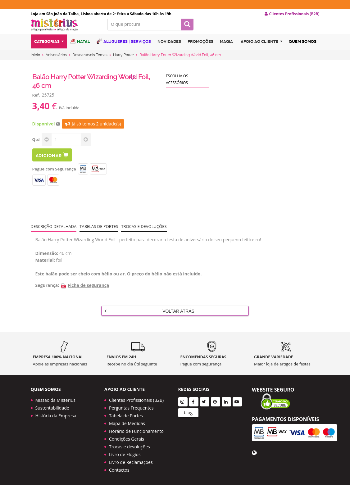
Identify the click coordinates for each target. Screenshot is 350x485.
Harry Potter (123, 60)
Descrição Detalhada (54, 231)
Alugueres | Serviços (124, 47)
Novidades (169, 47)
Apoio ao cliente (261, 48)
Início (35, 60)
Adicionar (52, 160)
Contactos (119, 468)
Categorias (49, 48)
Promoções (200, 47)
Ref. (36, 100)
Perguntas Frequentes (131, 406)
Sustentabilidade (52, 406)
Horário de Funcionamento (136, 429)
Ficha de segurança (85, 290)
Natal (80, 47)
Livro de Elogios (125, 452)
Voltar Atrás (149, 315)
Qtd (36, 144)
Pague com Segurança (54, 174)
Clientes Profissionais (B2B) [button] (292, 13)
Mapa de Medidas (127, 421)
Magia (226, 47)
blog (188, 410)
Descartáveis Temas (89, 60)
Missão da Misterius (55, 398)
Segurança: (47, 290)
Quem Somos (302, 47)
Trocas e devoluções (143, 231)
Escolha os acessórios (177, 84)
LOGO (64, 29)
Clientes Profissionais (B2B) (136, 398)
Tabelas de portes (99, 231)
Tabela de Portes (126, 413)
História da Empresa (55, 413)
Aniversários (56, 60)
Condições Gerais (126, 437)
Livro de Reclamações (131, 460)
